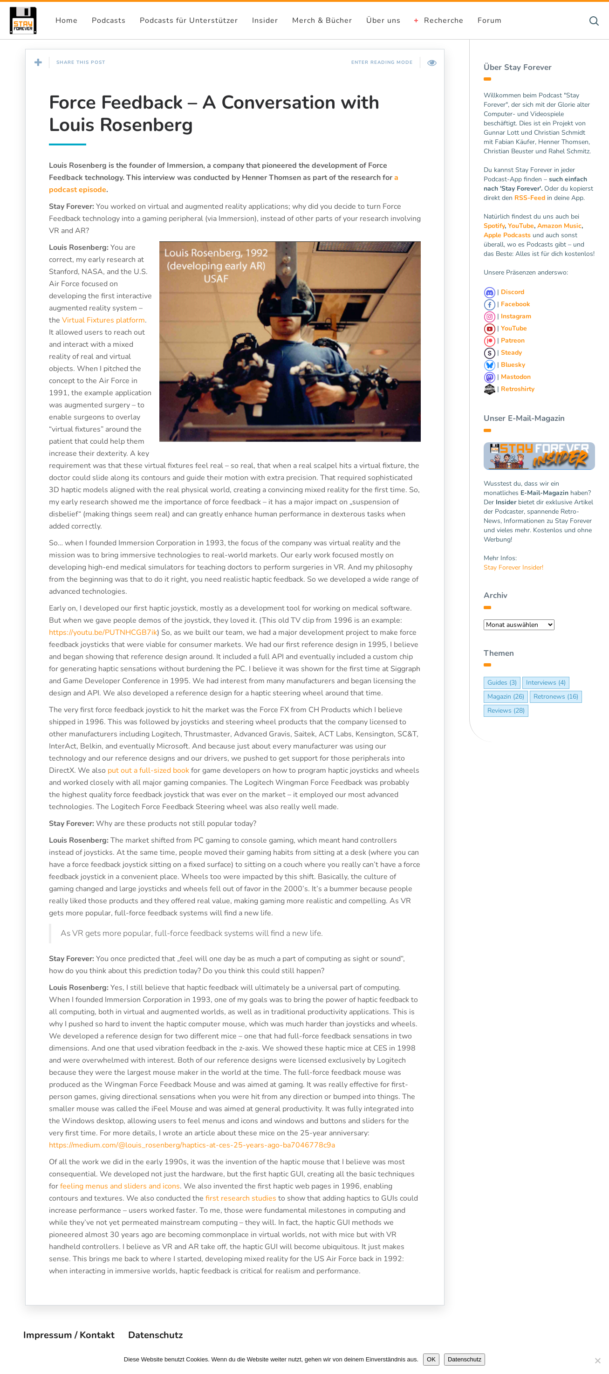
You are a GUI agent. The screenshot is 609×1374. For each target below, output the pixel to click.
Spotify (494, 225)
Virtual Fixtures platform (103, 320)
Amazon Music (559, 225)
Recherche (444, 20)
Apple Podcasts (507, 235)
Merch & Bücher (322, 20)
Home (66, 20)
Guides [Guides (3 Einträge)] (502, 682)
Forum (490, 20)
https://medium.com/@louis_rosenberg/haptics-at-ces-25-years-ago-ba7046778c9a (192, 1145)
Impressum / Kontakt (69, 1335)
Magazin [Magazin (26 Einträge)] (505, 696)
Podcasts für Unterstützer (189, 20)
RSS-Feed (529, 197)
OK (431, 1359)
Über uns (383, 20)
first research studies (240, 1198)
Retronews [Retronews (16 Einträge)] (556, 696)
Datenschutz (155, 1335)
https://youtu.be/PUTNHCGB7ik (103, 632)
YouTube (521, 225)
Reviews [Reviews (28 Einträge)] (506, 710)
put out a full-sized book (148, 770)
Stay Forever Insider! (513, 567)
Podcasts (109, 20)
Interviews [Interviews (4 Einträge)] (546, 682)
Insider (265, 20)
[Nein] (597, 1360)
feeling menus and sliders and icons (120, 1186)
